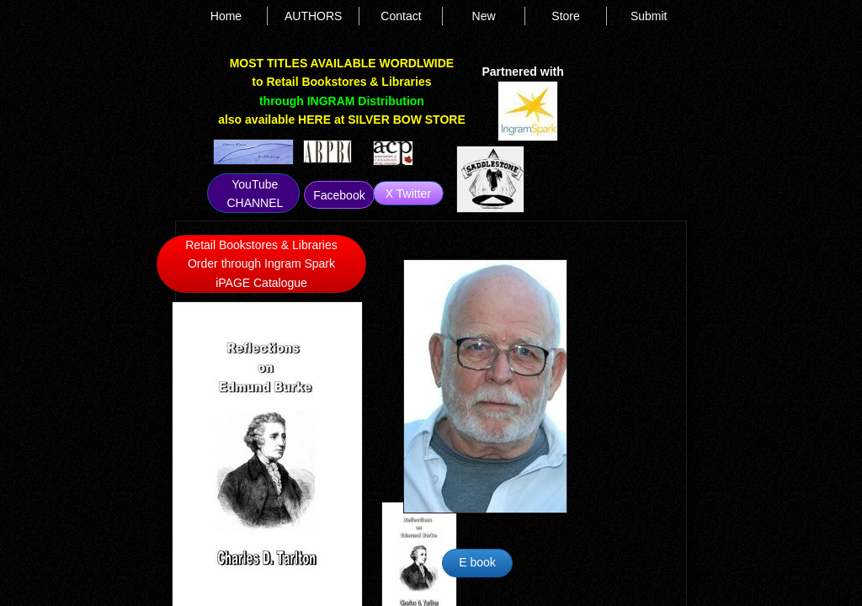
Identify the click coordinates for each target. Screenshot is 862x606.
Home (226, 16)
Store (565, 16)
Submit (649, 16)
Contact (400, 16)
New (484, 16)
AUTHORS (313, 16)
